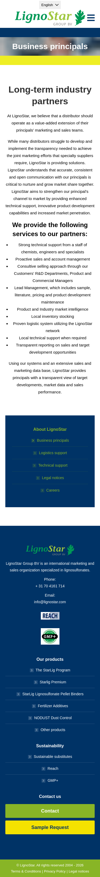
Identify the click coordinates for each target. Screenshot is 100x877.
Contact (50, 811)
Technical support (52, 465)
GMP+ (52, 780)
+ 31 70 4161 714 (50, 586)
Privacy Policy (55, 871)
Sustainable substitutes (53, 756)
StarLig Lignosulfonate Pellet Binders (53, 694)
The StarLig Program (53, 670)
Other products (53, 730)
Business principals (53, 440)
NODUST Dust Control (53, 718)
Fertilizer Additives (53, 706)
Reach (52, 768)
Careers (53, 490)
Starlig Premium (53, 682)
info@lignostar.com (50, 602)
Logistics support (53, 453)
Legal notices (53, 478)
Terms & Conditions (26, 871)
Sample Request (50, 827)
